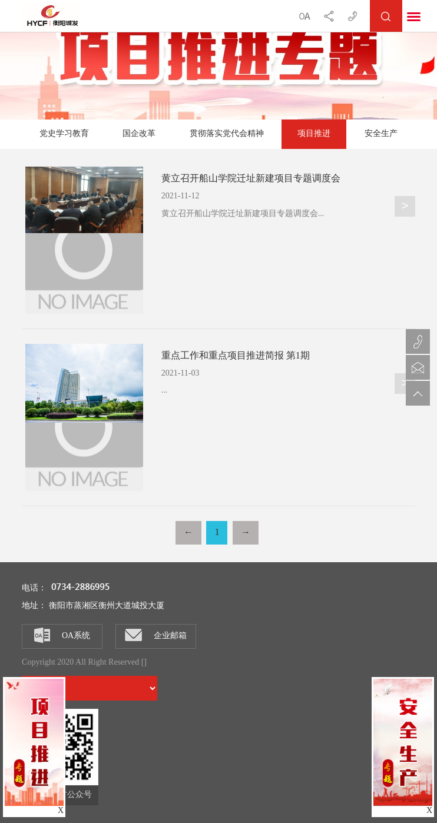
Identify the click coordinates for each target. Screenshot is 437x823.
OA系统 (62, 635)
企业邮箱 (156, 635)
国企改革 (139, 134)
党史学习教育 (64, 134)
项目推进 (313, 134)
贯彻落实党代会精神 (227, 134)
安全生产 (381, 134)
